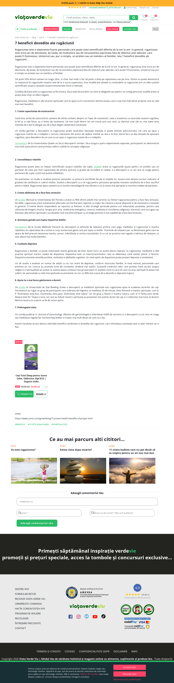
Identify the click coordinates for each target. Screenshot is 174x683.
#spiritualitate (59, 424)
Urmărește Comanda (28, 604)
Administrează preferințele (127, 679)
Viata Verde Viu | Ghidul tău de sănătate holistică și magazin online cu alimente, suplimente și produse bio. (86, 660)
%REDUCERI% (51, 29)
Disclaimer (120, 652)
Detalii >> (41, 393)
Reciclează (21, 619)
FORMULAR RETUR (25, 595)
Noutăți (67, 29)
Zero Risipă (112, 29)
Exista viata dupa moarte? (76, 449)
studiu (22, 199)
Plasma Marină (123, 22)
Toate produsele (27, 29)
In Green (93, 22)
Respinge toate (129, 674)
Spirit (63, 446)
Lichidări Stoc (130, 29)
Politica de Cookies (89, 674)
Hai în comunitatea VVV (30, 609)
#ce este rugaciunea (38, 424)
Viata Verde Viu (22, 37)
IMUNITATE (80, 29)
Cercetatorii (21, 143)
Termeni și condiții (48, 652)
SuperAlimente (105, 22)
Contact (155, 7)
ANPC (134, 652)
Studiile (98, 166)
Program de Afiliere (28, 614)
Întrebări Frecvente (28, 624)
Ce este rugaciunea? (23, 449)
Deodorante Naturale (78, 22)
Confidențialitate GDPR (94, 652)
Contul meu (130, 7)
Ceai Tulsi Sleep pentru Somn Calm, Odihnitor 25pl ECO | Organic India (31, 378)
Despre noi (144, 7)
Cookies (70, 652)
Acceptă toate (129, 667)
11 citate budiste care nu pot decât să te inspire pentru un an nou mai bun (132, 451)
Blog (155, 29)
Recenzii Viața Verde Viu (30, 600)
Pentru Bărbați (96, 29)
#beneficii (20, 424)
